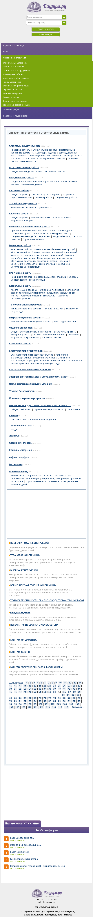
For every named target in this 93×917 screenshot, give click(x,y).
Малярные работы (20, 334)
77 (74, 698)
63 (78, 695)
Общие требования (21, 409)
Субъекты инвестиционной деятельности (40, 155)
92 (74, 701)
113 (48, 707)
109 (23, 707)
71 (45, 698)
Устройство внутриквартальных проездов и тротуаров (39, 356)
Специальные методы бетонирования (30, 236)
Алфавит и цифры (19, 457)
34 (30, 688)
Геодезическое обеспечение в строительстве (35, 181)
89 (59, 701)
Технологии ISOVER (53, 308)
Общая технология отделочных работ (31, 331)
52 (45, 691)
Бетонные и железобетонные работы (29, 226)
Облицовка (73, 334)
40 (59, 688)
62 (73, 695)
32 (20, 688)
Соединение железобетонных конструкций (33, 263)
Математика (15, 464)
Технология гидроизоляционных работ (31, 321)
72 (49, 698)
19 (30, 685)
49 (30, 691)
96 (20, 704)
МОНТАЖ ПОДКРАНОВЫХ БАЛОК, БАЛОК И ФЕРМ (36, 667)
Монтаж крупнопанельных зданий (55, 258)
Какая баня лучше (19, 851)
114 (54, 707)
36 (40, 688)
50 (35, 691)
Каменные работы (19, 213)
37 (45, 688)
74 (59, 698)
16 (15, 685)
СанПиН (13, 415)
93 (79, 701)
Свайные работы (43, 197)
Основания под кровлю (52, 289)
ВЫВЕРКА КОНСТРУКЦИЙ (24, 570)
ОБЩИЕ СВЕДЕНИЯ (20, 612)
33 (25, 688)
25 (59, 685)
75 (64, 698)
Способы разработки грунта (45, 194)
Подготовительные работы (24, 167)
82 (25, 701)
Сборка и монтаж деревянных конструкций (44, 278)
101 (46, 704)
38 (49, 688)
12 (70, 682)
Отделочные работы (20, 327)
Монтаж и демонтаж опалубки (50, 276)
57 (69, 691)
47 (20, 691)
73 (54, 698)
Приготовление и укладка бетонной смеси (33, 230)
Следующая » (77, 707)
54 (54, 691)
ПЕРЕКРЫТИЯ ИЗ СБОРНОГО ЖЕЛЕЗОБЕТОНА (34, 624)
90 (64, 701)
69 (35, 698)
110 (29, 707)
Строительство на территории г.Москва (44, 158)
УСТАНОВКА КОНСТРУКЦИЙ (25, 555)
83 (30, 701)
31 (15, 688)
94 (10, 704)
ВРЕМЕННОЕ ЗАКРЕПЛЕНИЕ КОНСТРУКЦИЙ (33, 585)
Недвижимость (28, 161)
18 (25, 685)
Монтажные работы (20, 245)
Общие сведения (19, 194)
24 (54, 685)
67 (25, 698)
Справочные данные (31, 184)
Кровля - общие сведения (24, 289)
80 (15, 701)
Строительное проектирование (42, 481)
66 (20, 698)
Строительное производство (49, 409)
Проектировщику (18, 471)
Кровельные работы (20, 285)
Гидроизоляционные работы (25, 317)
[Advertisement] (46, 514)
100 (40, 704)
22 (45, 685)
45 (10, 691)
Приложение (73, 409)
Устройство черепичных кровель (37, 295)
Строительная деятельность (24, 145)
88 (54, 701)
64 (10, 698)
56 (64, 691)
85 (40, 701)
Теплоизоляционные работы (25, 304)
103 (59, 704)
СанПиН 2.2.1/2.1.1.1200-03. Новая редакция (33, 419)
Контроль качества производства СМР (30, 369)
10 (60, 682)
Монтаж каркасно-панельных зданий (43, 255)
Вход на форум (46, 29)
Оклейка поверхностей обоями (49, 334)
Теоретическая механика (39, 475)
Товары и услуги (11, 109)
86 (45, 701)
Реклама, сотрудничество (16, 115)
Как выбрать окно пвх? (22, 837)
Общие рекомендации (22, 171)
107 (11, 707)
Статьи (6, 51)
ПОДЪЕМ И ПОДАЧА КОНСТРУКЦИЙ (29, 542)
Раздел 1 (15, 429)
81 (20, 701)
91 (69, 701)
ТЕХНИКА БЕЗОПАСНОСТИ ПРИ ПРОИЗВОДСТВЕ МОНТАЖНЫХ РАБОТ (47, 600)
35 (35, 688)
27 (69, 685)
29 (79, 685)
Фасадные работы (51, 337)
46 (15, 691)
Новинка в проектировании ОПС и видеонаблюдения (37, 865)
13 (75, 682)
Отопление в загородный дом (25, 844)
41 (64, 688)
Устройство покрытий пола (25, 337)
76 (69, 698)
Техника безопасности (21, 391)
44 (79, 688)
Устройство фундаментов (23, 203)
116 (66, 707)
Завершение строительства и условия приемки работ (38, 376)
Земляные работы (19, 190)
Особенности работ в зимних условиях (30, 383)
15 (10, 685)
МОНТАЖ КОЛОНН (20, 651)
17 (20, 685)
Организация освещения (53, 360)
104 (65, 704)
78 (79, 698)
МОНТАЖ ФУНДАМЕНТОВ (23, 639)
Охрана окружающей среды (45, 363)
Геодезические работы (21, 177)
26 (64, 685)
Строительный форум (13, 45)
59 (79, 691)
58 (74, 691)
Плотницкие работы (20, 272)
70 (40, 698)
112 (42, 707)
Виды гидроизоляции (65, 321)
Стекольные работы (20, 343)
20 (35, 685)
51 (40, 691)
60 (63, 695)
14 (80, 682)
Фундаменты (17, 207)
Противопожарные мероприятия (27, 398)
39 (54, 688)
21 (40, 685)
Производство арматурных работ (51, 233)
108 (17, 707)
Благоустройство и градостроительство (32, 354)
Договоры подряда (46, 152)
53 (49, 691)
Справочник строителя (14, 57)
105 (71, 704)
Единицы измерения (20, 449)
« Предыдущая (16, 682)
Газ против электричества (24, 858)
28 (74, 685)
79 (10, 701)
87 (49, 701)
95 (15, 704)
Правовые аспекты (20, 149)
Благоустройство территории (25, 350)
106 (77, 704)
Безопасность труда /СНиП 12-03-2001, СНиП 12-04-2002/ (40, 405)
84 (35, 701)
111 (35, 707)
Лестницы (14, 435)
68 (30, 698)
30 (10, 688)
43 (74, 688)
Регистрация (45, 34)
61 (68, 695)
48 (25, 691)
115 (60, 707)
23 (49, 685)
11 (65, 682)
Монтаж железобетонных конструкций (54, 249)
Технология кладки (41, 217)
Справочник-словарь (20, 442)
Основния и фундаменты (39, 207)
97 (25, 704)
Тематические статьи (20, 425)
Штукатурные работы (64, 331)
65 (15, 698)
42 (69, 688)
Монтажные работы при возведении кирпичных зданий (39, 260)
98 (30, 704)
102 (53, 704)
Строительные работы (45, 149)
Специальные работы (66, 197)
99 (35, 704)
